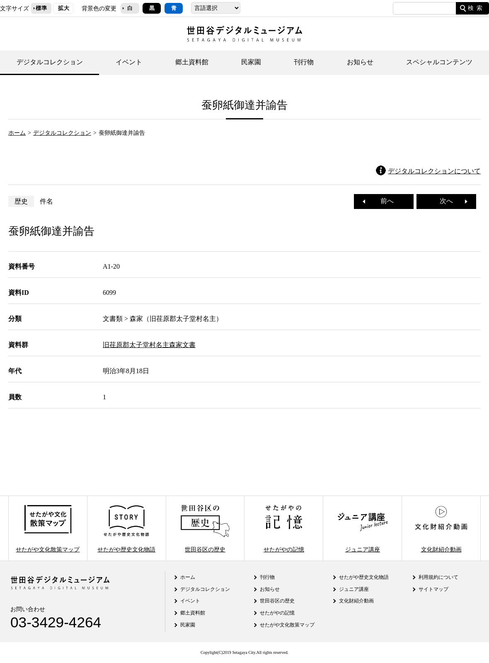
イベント (129, 62)
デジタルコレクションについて (434, 171)
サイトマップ (433, 589)
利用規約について (438, 577)
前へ (384, 200)
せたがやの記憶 (284, 528)
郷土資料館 (191, 62)
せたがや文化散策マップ (48, 528)
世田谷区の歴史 (205, 528)
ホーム (17, 132)
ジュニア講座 (362, 528)
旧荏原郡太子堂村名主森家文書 (149, 344)
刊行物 (304, 62)
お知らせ (360, 62)
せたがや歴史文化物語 (126, 528)
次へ (450, 200)
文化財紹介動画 (441, 528)
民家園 (251, 62)
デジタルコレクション (50, 62)
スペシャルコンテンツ (439, 62)
